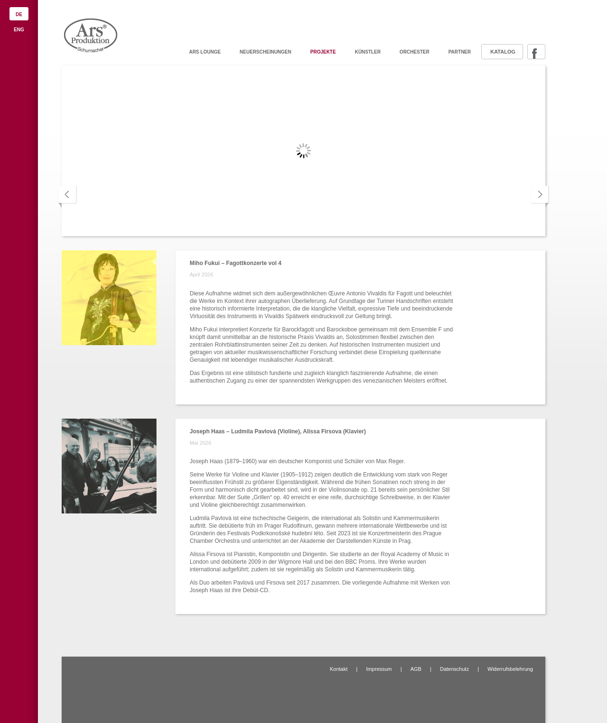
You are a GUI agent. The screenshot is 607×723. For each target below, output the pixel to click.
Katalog (502, 52)
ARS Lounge (205, 52)
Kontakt (338, 669)
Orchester (415, 52)
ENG (19, 29)
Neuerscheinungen (265, 52)
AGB (415, 669)
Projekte (323, 52)
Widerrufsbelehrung (510, 669)
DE (19, 14)
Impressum (379, 669)
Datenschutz (454, 669)
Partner (459, 52)
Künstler (367, 52)
